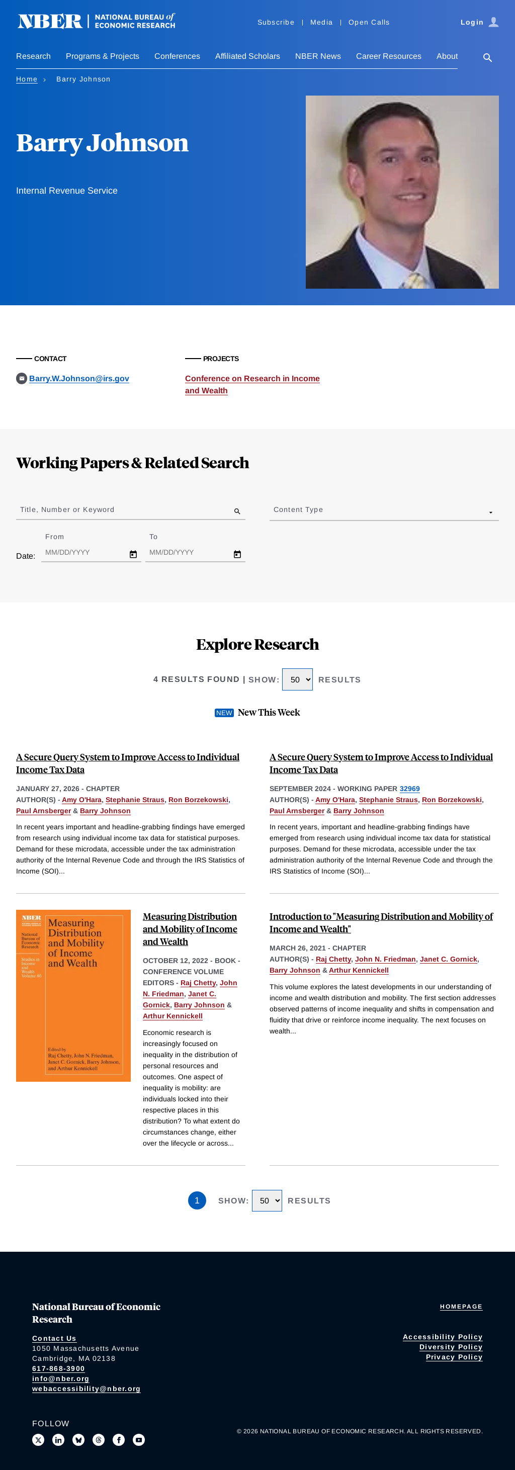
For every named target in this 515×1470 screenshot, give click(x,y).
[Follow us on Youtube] (139, 1440)
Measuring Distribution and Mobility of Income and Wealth (190, 928)
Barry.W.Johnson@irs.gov (79, 378)
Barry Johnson (105, 811)
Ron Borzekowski (198, 800)
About (447, 56)
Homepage (461, 1306)
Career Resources (388, 56)
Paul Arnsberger (43, 811)
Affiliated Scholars (247, 56)
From (63, 537)
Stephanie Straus (135, 800)
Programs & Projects (102, 56)
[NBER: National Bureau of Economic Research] (104, 26)
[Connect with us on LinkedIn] (58, 1440)
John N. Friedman (385, 959)
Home (27, 79)
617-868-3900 (58, 1368)
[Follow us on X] (38, 1440)
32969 (410, 789)
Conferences (177, 56)
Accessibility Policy (443, 1337)
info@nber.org (61, 1378)
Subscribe (276, 22)
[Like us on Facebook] (119, 1440)
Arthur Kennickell (173, 1016)
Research (33, 56)
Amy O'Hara (82, 800)
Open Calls (369, 22)
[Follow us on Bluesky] (78, 1440)
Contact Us (54, 1338)
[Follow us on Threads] (99, 1440)
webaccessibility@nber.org (86, 1389)
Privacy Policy (454, 1357)
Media (321, 22)
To (162, 537)
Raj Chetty (198, 983)
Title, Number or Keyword (67, 509)
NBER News (318, 56)
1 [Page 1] (197, 1200)
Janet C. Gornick (448, 959)
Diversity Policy (451, 1347)
